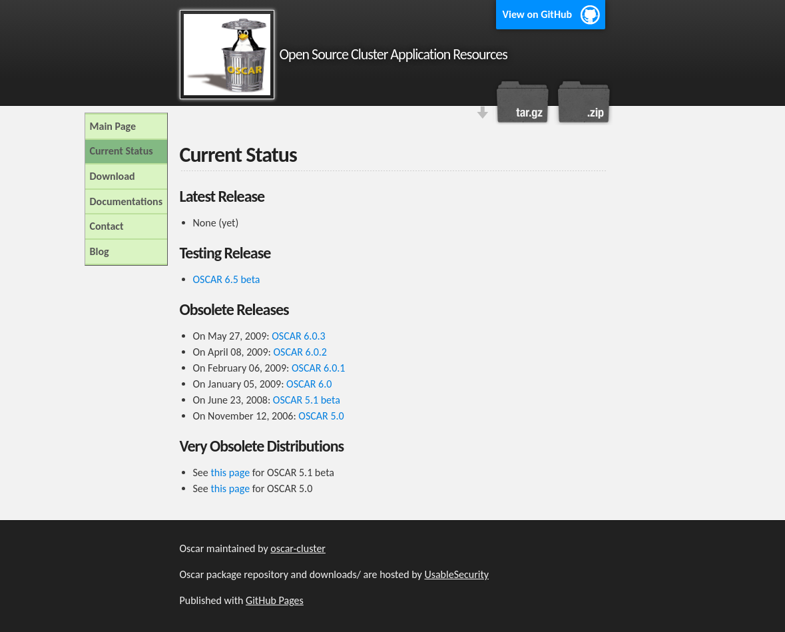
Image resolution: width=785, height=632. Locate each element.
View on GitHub (538, 14)
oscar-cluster (298, 548)
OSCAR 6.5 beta (226, 279)
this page (230, 472)
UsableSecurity (456, 574)
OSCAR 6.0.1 (318, 368)
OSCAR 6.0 (309, 384)
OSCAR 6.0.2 (299, 352)
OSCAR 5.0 (321, 416)
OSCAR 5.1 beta (306, 400)
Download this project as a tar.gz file (523, 102)
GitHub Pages (275, 600)
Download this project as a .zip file (583, 102)
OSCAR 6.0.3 (298, 336)
